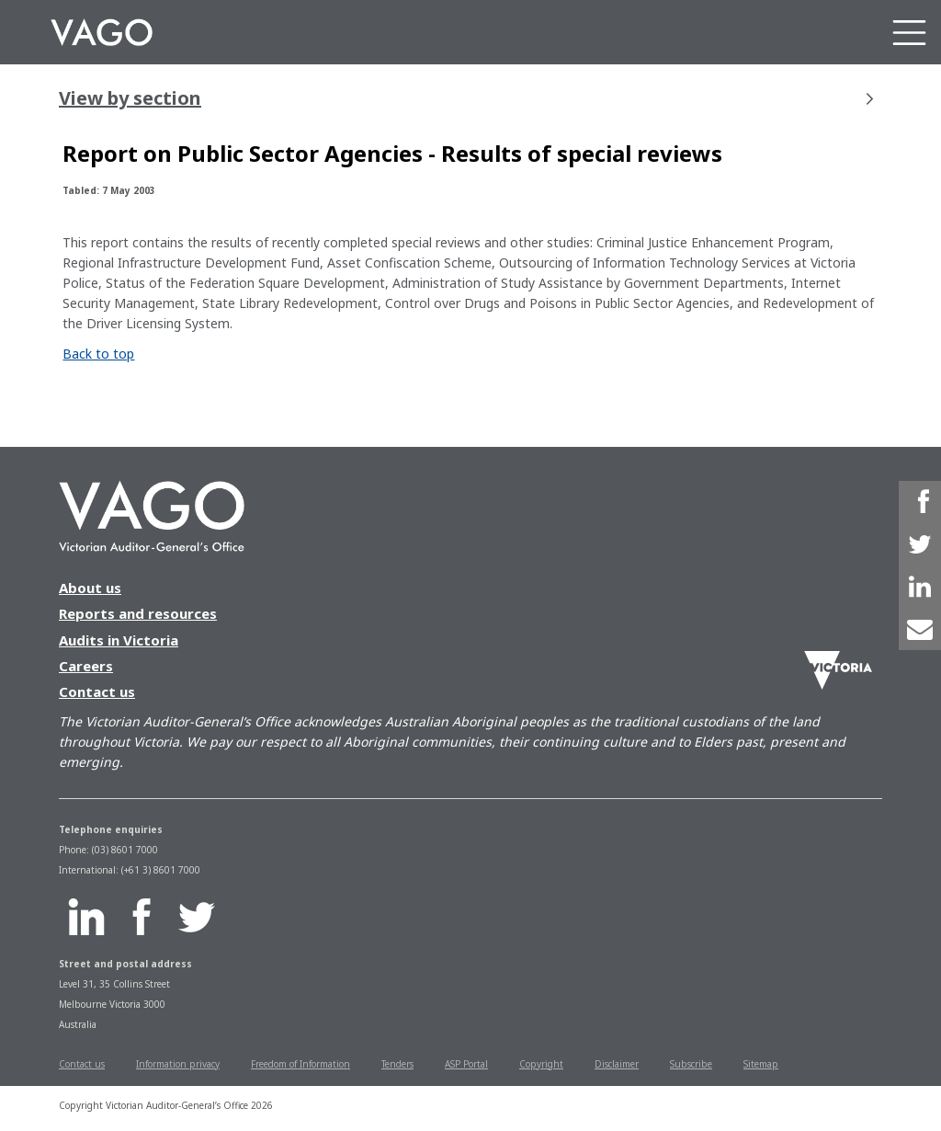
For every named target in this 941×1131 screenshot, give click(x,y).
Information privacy (178, 1063)
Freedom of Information (300, 1063)
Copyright (541, 1063)
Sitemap (760, 1063)
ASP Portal (466, 1063)
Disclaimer (617, 1063)
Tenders (397, 1063)
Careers (86, 666)
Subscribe (691, 1063)
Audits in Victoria (118, 640)
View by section (466, 98)
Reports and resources (138, 613)
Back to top (98, 353)
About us (90, 587)
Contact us (97, 691)
